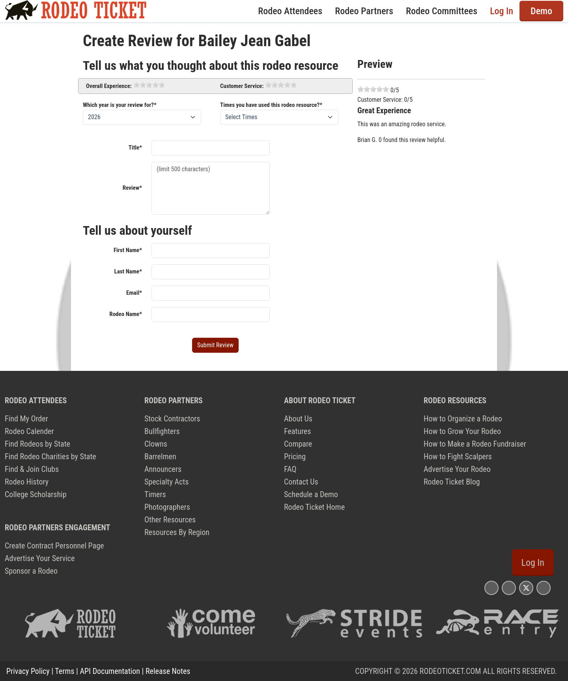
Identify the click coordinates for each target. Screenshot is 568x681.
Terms (64, 671)
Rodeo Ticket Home (314, 507)
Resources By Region (176, 532)
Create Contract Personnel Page (54, 545)
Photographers (167, 507)
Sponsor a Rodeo (31, 571)
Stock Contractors (172, 418)
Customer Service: (241, 86)
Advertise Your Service (40, 558)
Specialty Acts (166, 481)
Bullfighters (162, 431)
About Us (298, 418)
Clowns (155, 444)
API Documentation (110, 671)
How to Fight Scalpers (458, 456)
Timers (155, 494)
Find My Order (26, 418)
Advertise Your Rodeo (457, 469)
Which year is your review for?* (120, 105)
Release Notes (168, 671)
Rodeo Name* (125, 314)
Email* (134, 292)
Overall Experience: (109, 86)
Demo (541, 11)
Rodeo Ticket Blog (452, 481)
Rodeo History (27, 481)
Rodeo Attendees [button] (290, 11)
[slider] (149, 85)
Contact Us (301, 481)
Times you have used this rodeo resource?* (271, 105)
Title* (135, 147)
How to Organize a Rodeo (463, 418)
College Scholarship (36, 494)
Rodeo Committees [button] (441, 11)
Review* (132, 187)
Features (297, 431)
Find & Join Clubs (32, 469)
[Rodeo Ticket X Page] (526, 587)
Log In (501, 11)
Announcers (162, 469)
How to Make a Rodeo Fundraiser (475, 444)
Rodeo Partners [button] (364, 11)
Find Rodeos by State (37, 444)
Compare (298, 444)
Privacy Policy (28, 671)
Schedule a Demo (311, 494)
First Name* (128, 250)
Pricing (295, 456)
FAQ (290, 469)
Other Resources (170, 519)
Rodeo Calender (29, 431)
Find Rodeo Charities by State (50, 456)
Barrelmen (160, 456)
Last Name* (128, 271)
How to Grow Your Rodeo (462, 431)
